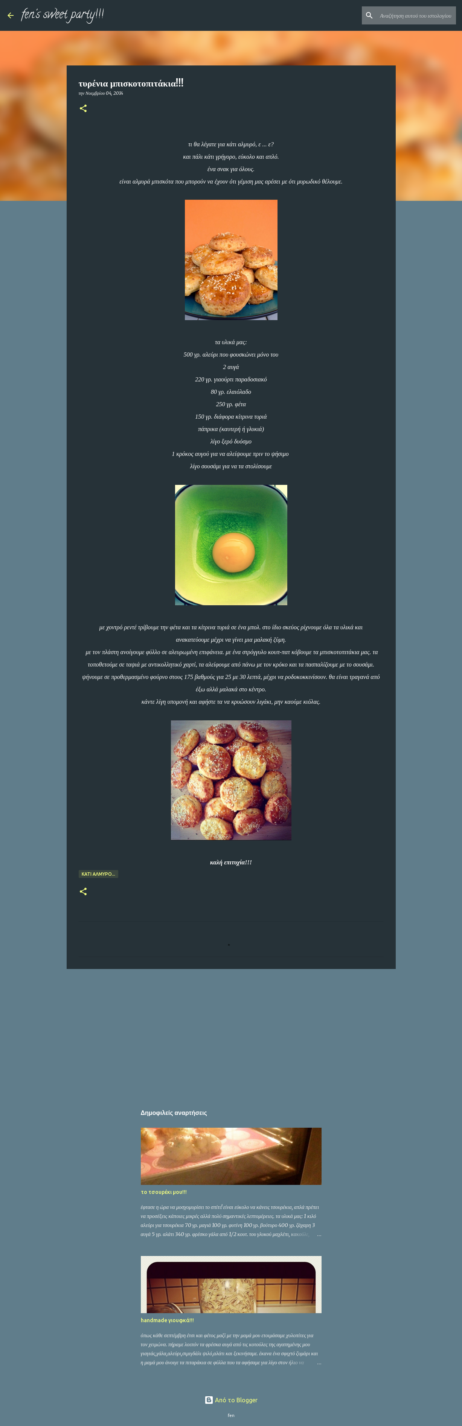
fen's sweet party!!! (62, 15)
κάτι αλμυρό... (98, 874)
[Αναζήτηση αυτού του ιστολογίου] (416, 15)
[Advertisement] (231, 1033)
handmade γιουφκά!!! (167, 1320)
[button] (83, 109)
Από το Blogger (231, 1400)
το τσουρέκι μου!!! (164, 1192)
